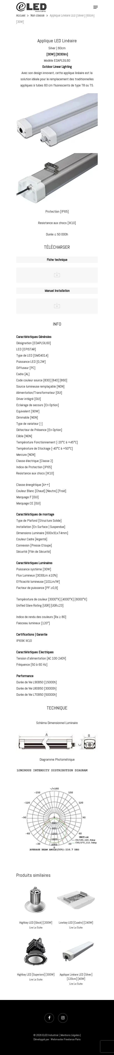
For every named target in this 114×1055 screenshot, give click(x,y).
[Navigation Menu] (95, 7)
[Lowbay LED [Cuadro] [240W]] (76, 899)
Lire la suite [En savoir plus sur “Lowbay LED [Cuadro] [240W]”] (76, 927)
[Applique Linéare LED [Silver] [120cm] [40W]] (76, 951)
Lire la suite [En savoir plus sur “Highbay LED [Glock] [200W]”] (35, 927)
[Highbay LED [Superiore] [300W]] (35, 951)
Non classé (37, 15)
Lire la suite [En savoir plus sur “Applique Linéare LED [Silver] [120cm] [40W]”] (76, 984)
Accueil (20, 15)
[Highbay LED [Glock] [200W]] (35, 899)
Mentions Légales (70, 1035)
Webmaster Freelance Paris (66, 1039)
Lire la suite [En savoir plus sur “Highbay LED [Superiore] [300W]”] (35, 979)
